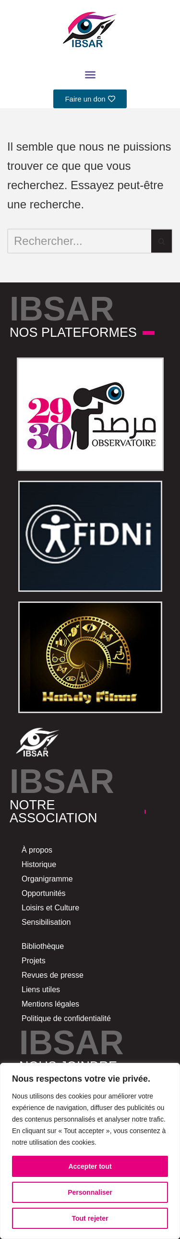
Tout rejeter (90, 1218)
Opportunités (44, 893)
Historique (39, 864)
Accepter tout (89, 1166)
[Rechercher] (79, 241)
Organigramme (47, 879)
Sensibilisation (46, 922)
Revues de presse (53, 975)
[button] (90, 74)
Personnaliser (90, 1192)
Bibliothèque (43, 946)
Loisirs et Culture (50, 908)
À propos (37, 850)
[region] (90, 1151)
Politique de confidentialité (66, 1018)
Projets (34, 961)
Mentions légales (50, 1004)
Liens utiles (41, 989)
